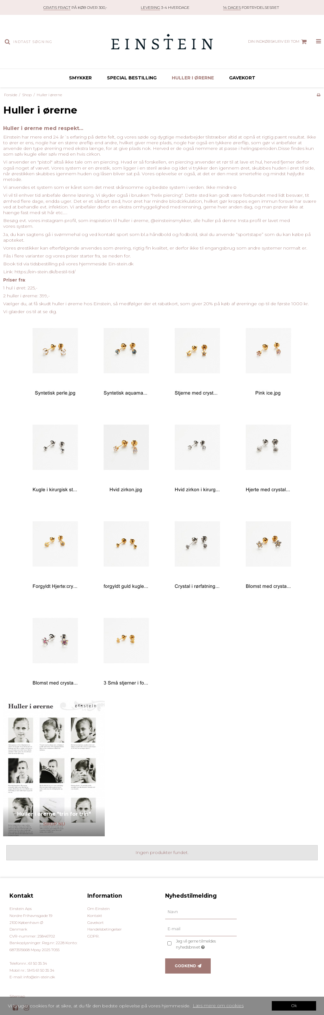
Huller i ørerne (193, 78)
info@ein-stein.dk (39, 977)
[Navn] (201, 912)
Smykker (80, 78)
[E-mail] (201, 929)
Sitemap (17, 996)
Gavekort (242, 78)
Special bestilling (132, 78)
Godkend (185, 965)
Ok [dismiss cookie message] (294, 1005)
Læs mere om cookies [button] (218, 1005)
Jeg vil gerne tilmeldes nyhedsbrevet (205, 943)
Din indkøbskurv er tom (278, 42)
